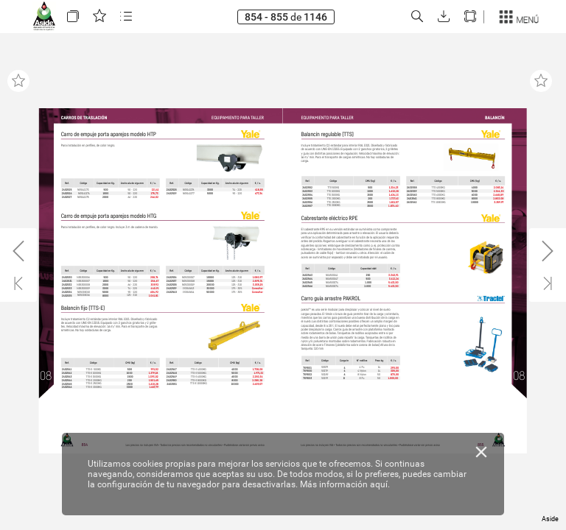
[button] (73, 16)
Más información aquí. (345, 484)
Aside (550, 519)
